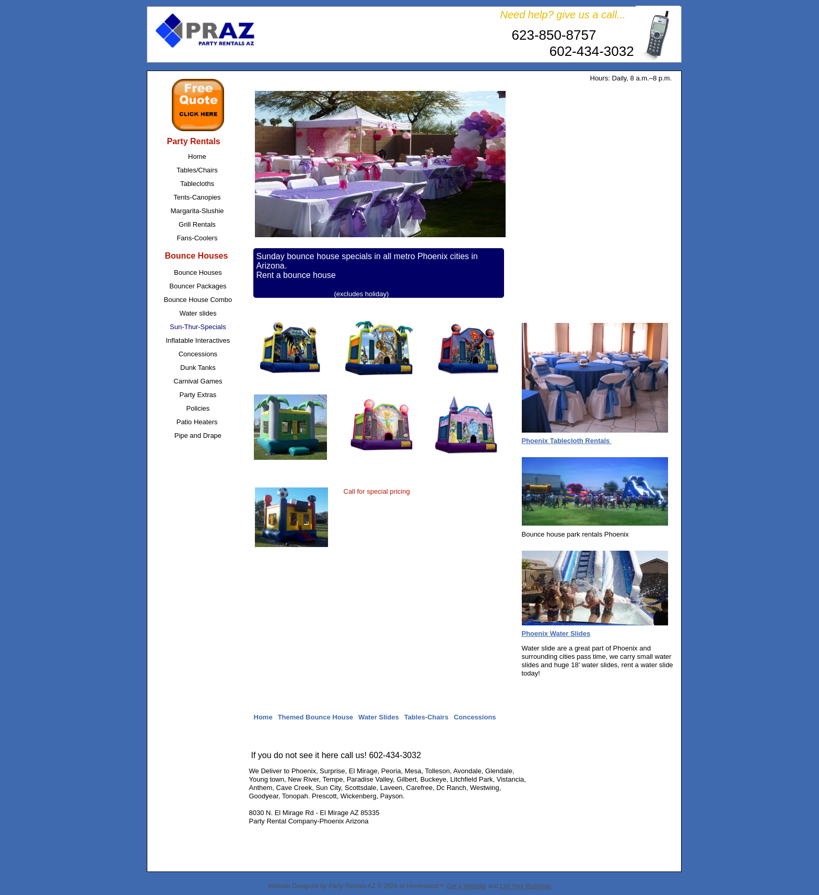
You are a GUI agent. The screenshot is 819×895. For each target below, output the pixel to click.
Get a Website (466, 886)
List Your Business (525, 886)
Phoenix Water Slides (556, 633)
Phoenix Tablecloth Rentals (567, 441)
